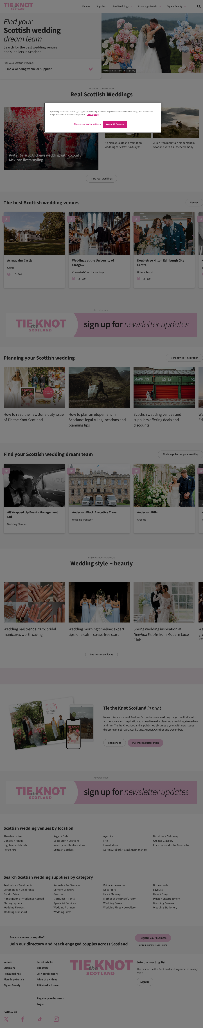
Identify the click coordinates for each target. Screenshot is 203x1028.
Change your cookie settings (87, 124)
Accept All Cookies (115, 124)
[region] (102, 118)
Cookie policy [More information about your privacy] (92, 114)
